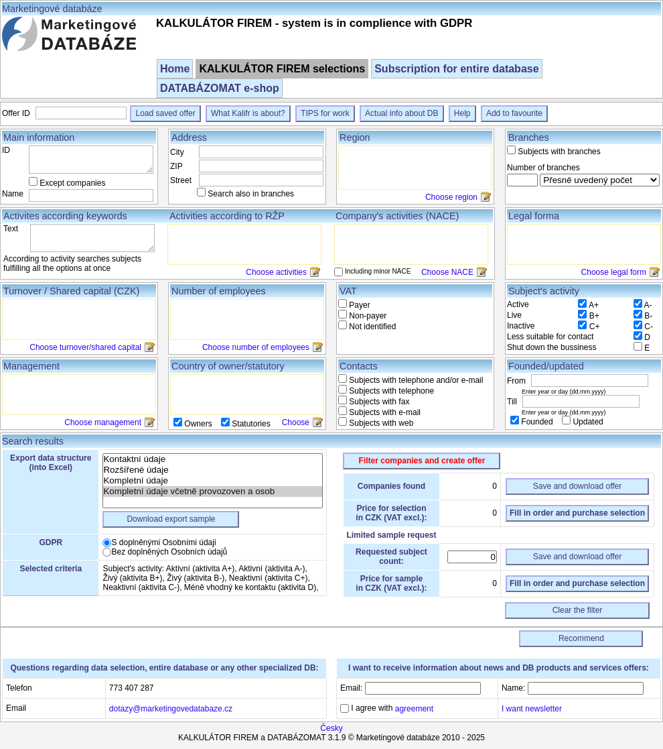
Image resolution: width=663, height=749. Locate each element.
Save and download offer (577, 486)
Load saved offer (165, 113)
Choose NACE (447, 272)
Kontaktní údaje (212, 459)
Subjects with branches (559, 151)
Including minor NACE (378, 271)
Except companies (72, 183)
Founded (537, 421)
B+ (594, 316)
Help (462, 113)
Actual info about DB (401, 113)
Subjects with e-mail (384, 412)
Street (181, 180)
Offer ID (17, 113)
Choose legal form (613, 272)
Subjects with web (380, 423)
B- (648, 316)
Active (518, 304)
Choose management (102, 422)
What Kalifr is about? (248, 113)
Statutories (250, 423)
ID (6, 150)
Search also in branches (251, 193)
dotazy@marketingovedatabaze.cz (170, 708)
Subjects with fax (378, 401)
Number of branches (543, 167)
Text (10, 228)
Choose (295, 422)
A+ (594, 305)
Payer (358, 305)
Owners (198, 423)
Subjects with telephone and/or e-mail (415, 380)
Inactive (520, 326)
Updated (587, 421)
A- (648, 305)
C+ (594, 326)
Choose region (451, 197)
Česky (331, 728)
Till (513, 401)
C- (648, 326)
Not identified (371, 326)
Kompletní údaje (212, 480)
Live (514, 315)
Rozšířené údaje (212, 470)
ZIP (176, 166)
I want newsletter (532, 708)
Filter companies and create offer (422, 460)
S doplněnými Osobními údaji (163, 542)
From (517, 381)
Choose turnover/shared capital (85, 347)
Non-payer (366, 316)
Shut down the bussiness (551, 347)
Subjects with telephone (390, 391)
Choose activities (276, 272)
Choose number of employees (255, 347)
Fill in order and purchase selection (577, 513)
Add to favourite (514, 113)
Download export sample (171, 519)
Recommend (581, 638)
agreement (414, 708)
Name (12, 193)
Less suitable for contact (550, 336)
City (177, 152)
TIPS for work (325, 113)
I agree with (391, 708)
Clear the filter (577, 610)
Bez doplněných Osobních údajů (169, 552)
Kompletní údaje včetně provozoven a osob (212, 491)
